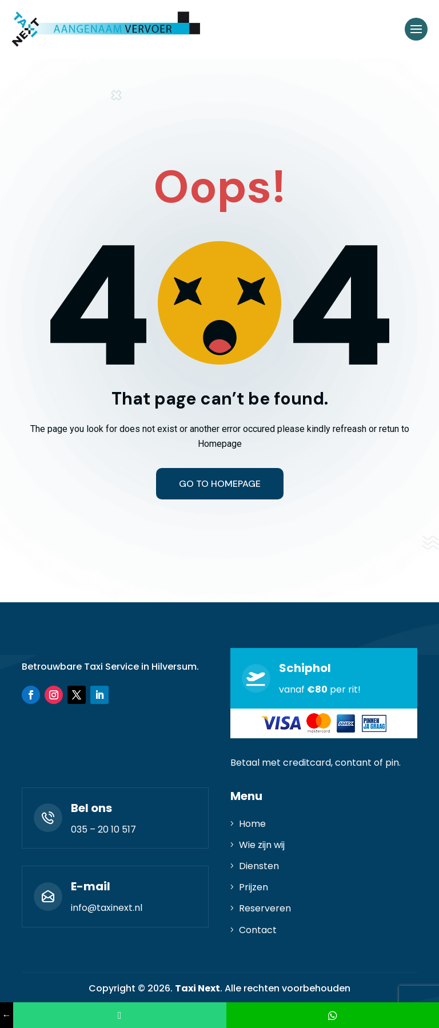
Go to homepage (220, 484)
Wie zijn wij (262, 844)
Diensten (259, 866)
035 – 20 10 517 (103, 829)
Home (252, 823)
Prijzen (253, 887)
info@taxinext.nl (106, 907)
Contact (258, 930)
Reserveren (265, 908)
